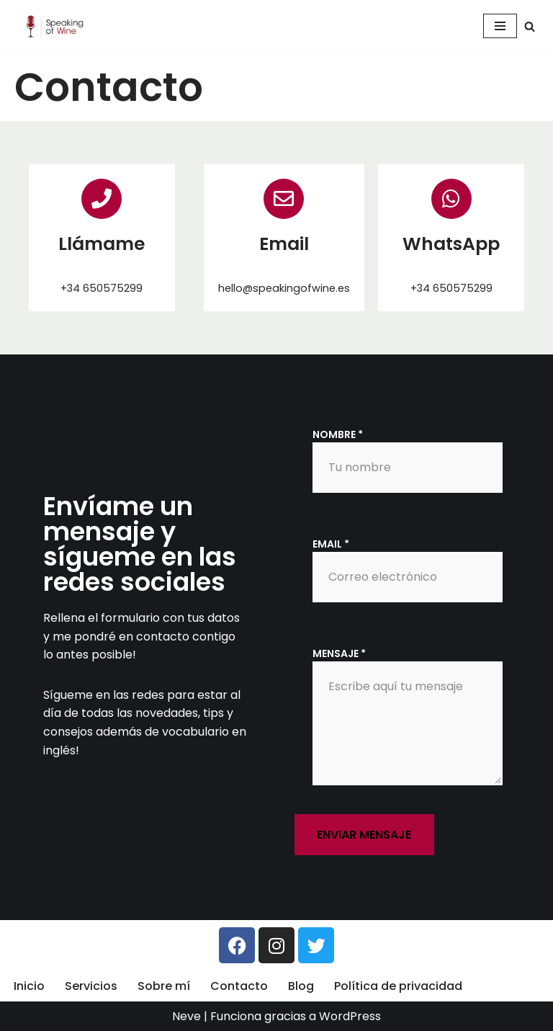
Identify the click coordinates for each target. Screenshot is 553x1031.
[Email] (284, 199)
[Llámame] (101, 199)
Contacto (239, 986)
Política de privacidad (398, 986)
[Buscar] (529, 26)
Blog (301, 986)
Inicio (29, 986)
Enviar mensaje (364, 834)
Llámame (101, 243)
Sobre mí (164, 986)
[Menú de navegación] (500, 26)
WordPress (350, 1016)
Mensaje (339, 653)
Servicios (91, 986)
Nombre (338, 434)
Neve (186, 1016)
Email (284, 243)
